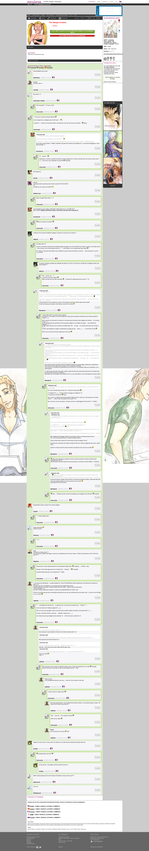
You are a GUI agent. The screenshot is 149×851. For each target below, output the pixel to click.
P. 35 (75, 15)
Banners (29, 841)
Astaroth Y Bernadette (55, 825)
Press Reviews (30, 838)
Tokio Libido (74, 823)
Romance (63, 829)
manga (43, 15)
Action (29, 829)
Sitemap (60, 847)
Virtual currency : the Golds (65, 841)
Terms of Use (61, 842)
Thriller (75, 829)
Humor (50, 829)
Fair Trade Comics (95, 839)
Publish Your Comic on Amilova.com (99, 837)
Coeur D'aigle (76, 825)
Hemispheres (35, 823)
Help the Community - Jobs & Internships (68, 838)
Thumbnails (64, 18)
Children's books (56, 829)
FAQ (59, 839)
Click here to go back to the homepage (72, 36)
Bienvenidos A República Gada (35, 825)
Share (43, 18)
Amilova (30, 823)
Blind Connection (100, 823)
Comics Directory (35, 15)
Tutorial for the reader (63, 837)
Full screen (53, 18)
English (40, 67)
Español (48, 67)
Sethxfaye (107, 823)
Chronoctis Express (45, 823)
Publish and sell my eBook (97, 838)
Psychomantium (66, 823)
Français (32, 67)
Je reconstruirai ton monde (62, 15)
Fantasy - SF (44, 829)
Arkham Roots (80, 823)
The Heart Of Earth (90, 823)
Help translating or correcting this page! (112, 78)
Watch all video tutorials (110, 81)
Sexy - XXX (70, 829)
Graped (112, 823)
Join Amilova (92, 1)
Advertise (29, 842)
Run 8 (70, 825)
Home (29, 15)
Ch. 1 (71, 15)
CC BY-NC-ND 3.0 (96, 841)
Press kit (29, 839)
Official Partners (31, 843)
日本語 (30, 814)
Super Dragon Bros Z (55, 823)
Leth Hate (66, 825)
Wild (82, 825)
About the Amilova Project (33, 837)
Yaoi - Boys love (50, 15)
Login (98, 1)
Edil (62, 825)
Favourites (33, 18)
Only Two (46, 825)
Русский (31, 817)
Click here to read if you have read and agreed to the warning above (72, 31)
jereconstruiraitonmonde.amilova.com (113, 54)
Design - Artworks (35, 829)
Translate (97, 74)
